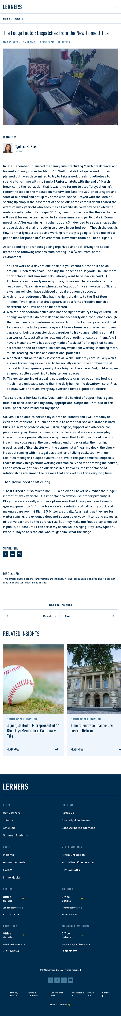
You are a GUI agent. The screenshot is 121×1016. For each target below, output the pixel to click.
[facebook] (50, 980)
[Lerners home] (12, 7)
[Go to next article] (89, 616)
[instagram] (57, 980)
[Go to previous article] (31, 616)
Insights (18, 18)
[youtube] (70, 980)
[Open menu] (115, 7)
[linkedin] (64, 980)
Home (6, 18)
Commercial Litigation (55, 42)
